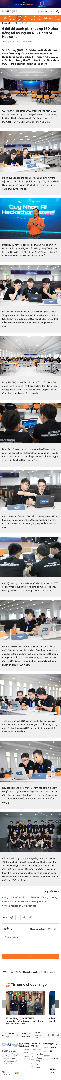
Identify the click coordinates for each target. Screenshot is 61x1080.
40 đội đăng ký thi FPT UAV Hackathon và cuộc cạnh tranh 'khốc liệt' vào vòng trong (24, 1021)
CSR (52, 1072)
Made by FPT (27, 1058)
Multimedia (48, 18)
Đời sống (32, 1058)
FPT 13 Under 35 (53, 1047)
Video (45, 1047)
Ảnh (44, 1052)
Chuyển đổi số (21, 23)
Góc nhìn (32, 1064)
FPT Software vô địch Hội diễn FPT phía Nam (25, 901)
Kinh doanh (12, 18)
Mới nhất (52, 929)
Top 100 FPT (54, 1060)
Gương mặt (33, 1051)
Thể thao (39, 18)
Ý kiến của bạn (30, 943)
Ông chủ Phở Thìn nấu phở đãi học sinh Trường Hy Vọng (30, 897)
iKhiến (38, 1050)
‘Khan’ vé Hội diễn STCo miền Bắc (20, 905)
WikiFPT (46, 1060)
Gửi (30, 956)
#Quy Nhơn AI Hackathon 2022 (24, 972)
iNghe (53, 1069)
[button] (57, 1004)
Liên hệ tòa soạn (8, 1035)
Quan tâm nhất (37, 929)
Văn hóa (33, 18)
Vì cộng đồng (39, 1059)
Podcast (46, 1056)
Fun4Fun (39, 1054)
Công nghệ (19, 18)
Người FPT (26, 18)
